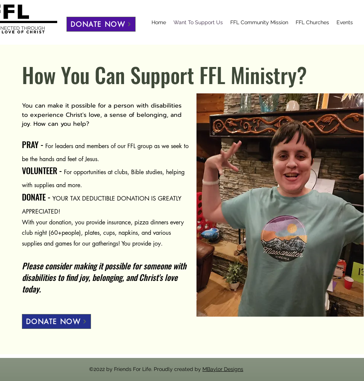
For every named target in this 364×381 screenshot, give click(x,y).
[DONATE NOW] (101, 24)
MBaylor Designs (222, 369)
